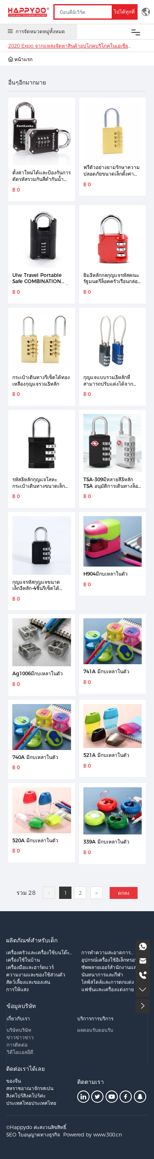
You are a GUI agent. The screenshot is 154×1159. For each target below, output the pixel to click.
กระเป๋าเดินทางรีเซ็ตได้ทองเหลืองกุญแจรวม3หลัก (41, 380)
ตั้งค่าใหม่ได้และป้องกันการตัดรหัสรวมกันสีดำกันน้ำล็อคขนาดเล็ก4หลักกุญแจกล (41, 182)
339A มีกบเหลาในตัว (106, 842)
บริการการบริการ (95, 1018)
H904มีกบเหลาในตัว (105, 574)
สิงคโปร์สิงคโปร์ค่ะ (26, 1096)
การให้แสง (17, 989)
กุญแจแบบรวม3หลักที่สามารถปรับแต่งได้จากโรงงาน (108, 383)
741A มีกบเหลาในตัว (106, 671)
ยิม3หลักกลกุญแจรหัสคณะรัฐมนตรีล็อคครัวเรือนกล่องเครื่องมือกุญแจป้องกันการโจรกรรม (111, 284)
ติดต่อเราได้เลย (25, 1068)
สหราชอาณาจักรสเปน (29, 1088)
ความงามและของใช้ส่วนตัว (35, 975)
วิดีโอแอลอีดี (20, 1052)
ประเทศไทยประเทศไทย (31, 1103)
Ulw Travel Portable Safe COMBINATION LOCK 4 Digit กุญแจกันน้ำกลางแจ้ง (41, 284)
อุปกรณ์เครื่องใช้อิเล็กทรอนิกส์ (112, 960)
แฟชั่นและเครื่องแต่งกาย (107, 989)
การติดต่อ (17, 1045)
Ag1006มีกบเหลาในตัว (37, 673)
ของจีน (13, 1081)
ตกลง (123, 893)
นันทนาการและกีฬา (102, 975)
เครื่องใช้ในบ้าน (23, 960)
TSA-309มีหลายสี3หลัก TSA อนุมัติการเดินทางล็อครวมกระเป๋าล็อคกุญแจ (112, 485)
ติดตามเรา (90, 1082)
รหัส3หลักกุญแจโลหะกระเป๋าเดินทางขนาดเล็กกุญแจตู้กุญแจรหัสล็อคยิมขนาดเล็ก (39, 489)
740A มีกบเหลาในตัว (35, 757)
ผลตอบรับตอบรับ (95, 1030)
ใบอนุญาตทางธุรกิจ (39, 1135)
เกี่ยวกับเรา (18, 1018)
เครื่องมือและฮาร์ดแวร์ (30, 967)
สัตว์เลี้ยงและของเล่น (28, 982)
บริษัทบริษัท (19, 1030)
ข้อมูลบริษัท (21, 1006)
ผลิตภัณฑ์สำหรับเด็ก (31, 940)
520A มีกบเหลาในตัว (35, 840)
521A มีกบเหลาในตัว (106, 755)
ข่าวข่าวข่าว (20, 1037)
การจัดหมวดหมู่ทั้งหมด (35, 31)
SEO (11, 1135)
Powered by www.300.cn (92, 1135)
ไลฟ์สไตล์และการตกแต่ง (107, 982)
